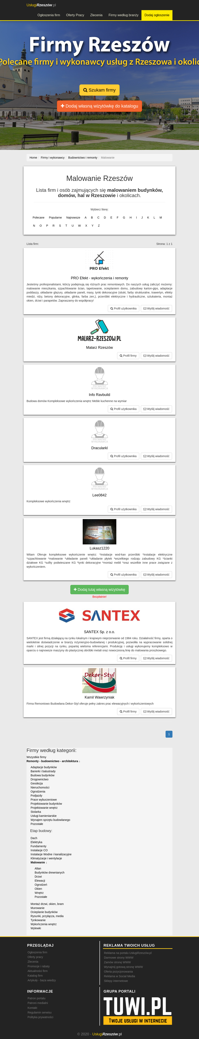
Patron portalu (36, 998)
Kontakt (32, 1007)
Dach (34, 838)
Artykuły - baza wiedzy (42, 980)
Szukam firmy (99, 90)
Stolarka (36, 811)
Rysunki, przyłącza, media (47, 916)
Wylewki (36, 928)
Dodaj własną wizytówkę (99, 106)
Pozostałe (37, 824)
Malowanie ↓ (39, 862)
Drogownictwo (39, 779)
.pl (41, 5)
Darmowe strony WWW (118, 957)
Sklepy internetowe (116, 980)
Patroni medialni (38, 1003)
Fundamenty (38, 846)
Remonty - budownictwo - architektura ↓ (53, 761)
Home (33, 157)
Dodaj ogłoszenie (156, 15)
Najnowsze (73, 217)
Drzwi (38, 876)
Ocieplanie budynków (44, 912)
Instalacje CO (39, 850)
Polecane (38, 217)
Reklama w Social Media (119, 976)
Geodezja (37, 783)
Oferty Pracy (75, 15)
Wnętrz (39, 892)
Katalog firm (35, 975)
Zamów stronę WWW (117, 962)
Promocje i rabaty (39, 966)
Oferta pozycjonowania (118, 971)
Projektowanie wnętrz (44, 807)
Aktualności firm (38, 971)
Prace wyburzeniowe (44, 799)
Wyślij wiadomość (156, 308)
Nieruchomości (40, 787)
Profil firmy (128, 355)
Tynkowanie (38, 920)
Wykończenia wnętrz (44, 924)
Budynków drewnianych (49, 872)
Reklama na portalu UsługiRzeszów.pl (128, 953)
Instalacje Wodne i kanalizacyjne (51, 854)
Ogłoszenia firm (48, 15)
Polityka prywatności (40, 1017)
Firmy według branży (124, 15)
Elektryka (36, 842)
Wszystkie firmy (36, 757)
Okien (38, 888)
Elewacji (40, 880)
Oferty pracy (35, 957)
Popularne (55, 217)
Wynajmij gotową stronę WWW (123, 967)
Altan (38, 868)
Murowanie (37, 908)
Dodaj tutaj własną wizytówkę (99, 590)
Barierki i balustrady (43, 771)
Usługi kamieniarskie (44, 815)
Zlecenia (96, 15)
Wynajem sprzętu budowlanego (50, 819)
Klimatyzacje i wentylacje (46, 858)
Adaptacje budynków (44, 767)
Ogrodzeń (41, 884)
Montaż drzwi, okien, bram (47, 904)
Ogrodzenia (38, 791)
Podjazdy (36, 795)
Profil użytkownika (123, 308)
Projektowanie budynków (46, 803)
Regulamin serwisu (39, 1012)
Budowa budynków (43, 775)
